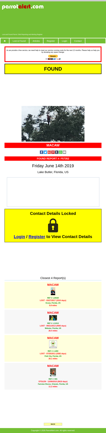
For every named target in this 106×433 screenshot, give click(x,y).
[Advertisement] (85, 18)
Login (64, 41)
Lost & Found (19, 41)
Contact (78, 41)
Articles (36, 41)
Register (51, 41)
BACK (53, 424)
